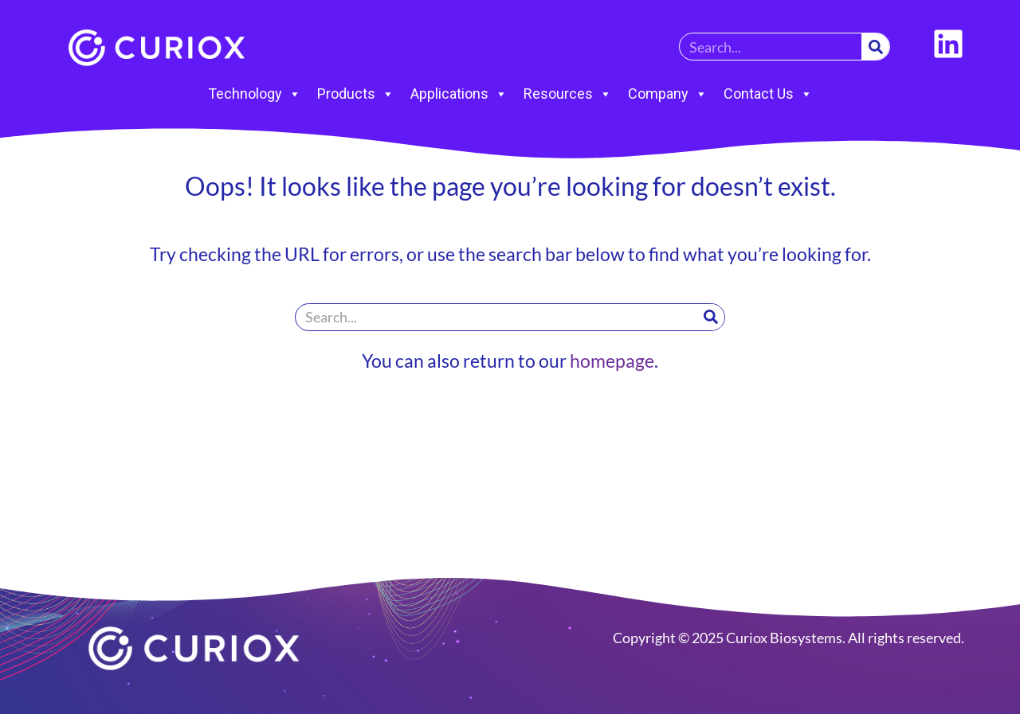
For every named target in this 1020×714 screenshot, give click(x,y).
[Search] (875, 46)
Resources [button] (568, 94)
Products (355, 94)
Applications (459, 94)
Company (668, 94)
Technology (254, 94)
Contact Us (768, 94)
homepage (612, 360)
